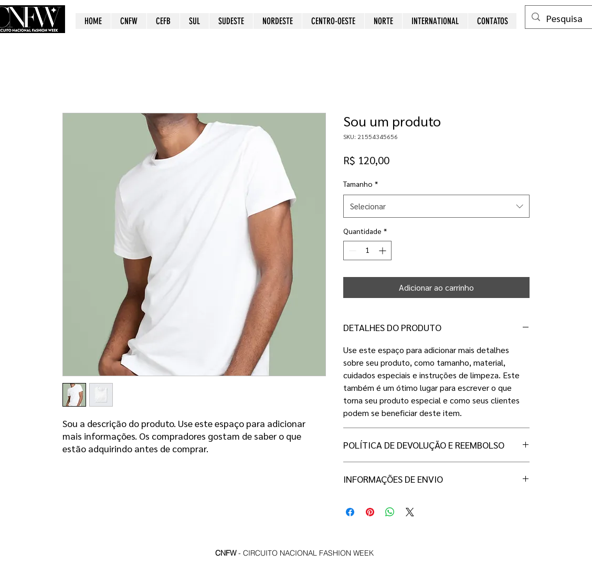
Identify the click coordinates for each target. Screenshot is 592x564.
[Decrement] (351, 250)
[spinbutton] (367, 250)
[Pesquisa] (567, 18)
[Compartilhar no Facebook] (350, 512)
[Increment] (383, 250)
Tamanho (360, 183)
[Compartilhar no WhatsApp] (390, 512)
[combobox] (436, 206)
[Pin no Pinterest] (370, 512)
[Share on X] (410, 512)
